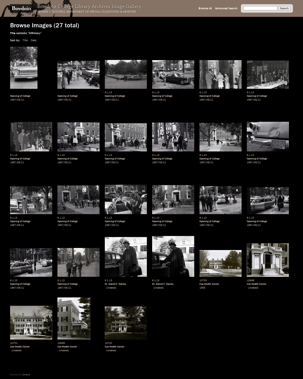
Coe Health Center (209, 284)
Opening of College (20, 96)
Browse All (205, 8)
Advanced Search (226, 8)
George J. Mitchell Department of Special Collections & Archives (86, 11)
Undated (111, 288)
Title (25, 40)
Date (33, 40)
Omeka (26, 375)
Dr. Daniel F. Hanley (115, 284)
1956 (202, 288)
